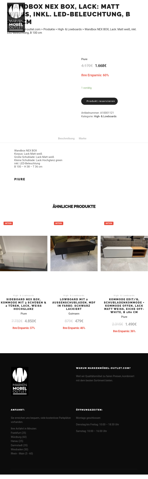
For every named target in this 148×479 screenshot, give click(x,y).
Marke (82, 138)
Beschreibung (66, 138)
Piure (84, 59)
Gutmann (74, 313)
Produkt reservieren (101, 101)
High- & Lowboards (105, 116)
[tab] (66, 138)
